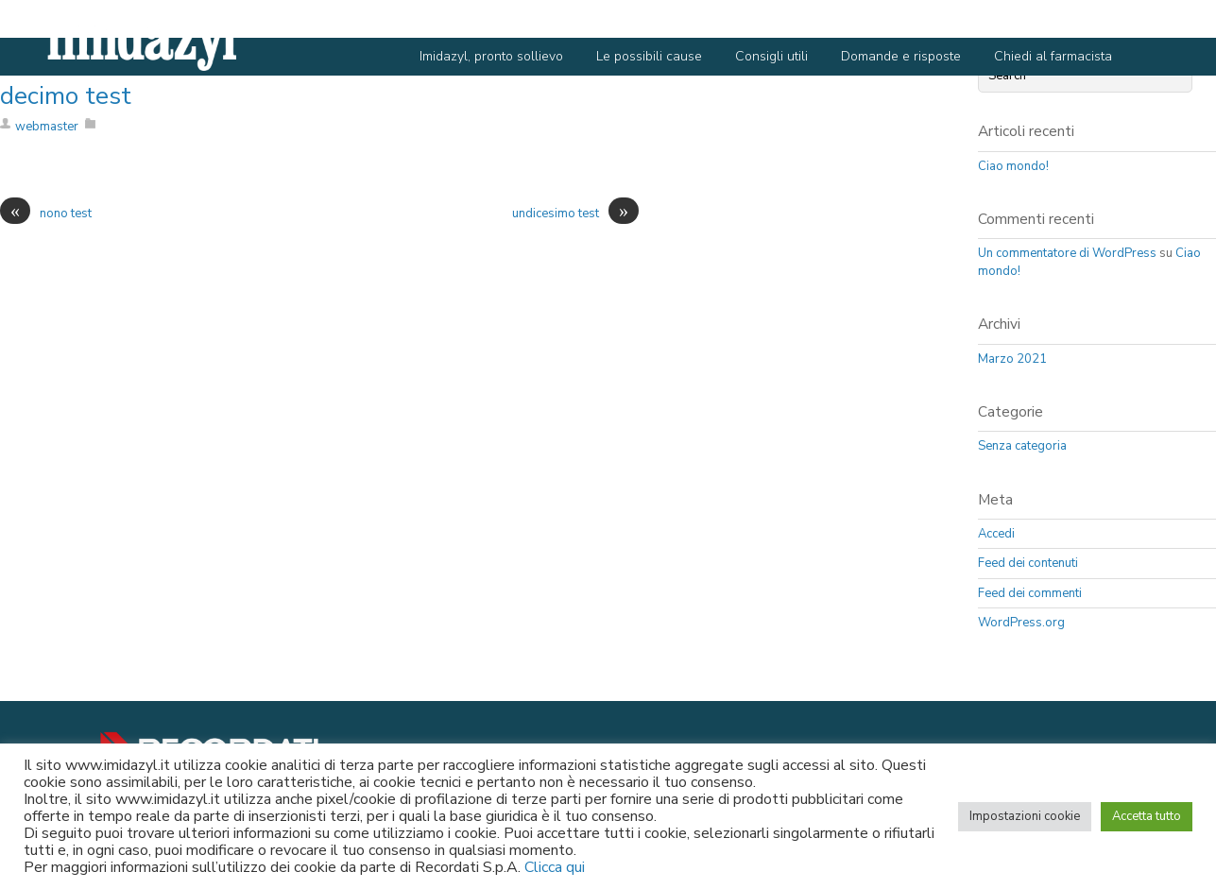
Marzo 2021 (1012, 359)
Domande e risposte (901, 56)
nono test (46, 214)
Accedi (996, 533)
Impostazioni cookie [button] (1024, 816)
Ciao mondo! (1013, 166)
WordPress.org (1021, 622)
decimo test (65, 95)
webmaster (46, 126)
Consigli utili (771, 56)
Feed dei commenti (1030, 593)
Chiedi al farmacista (1053, 56)
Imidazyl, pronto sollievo (491, 56)
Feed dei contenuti (1028, 563)
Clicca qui (554, 867)
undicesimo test (575, 214)
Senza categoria (1022, 445)
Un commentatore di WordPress (1067, 253)
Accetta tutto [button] (1146, 816)
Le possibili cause (649, 56)
